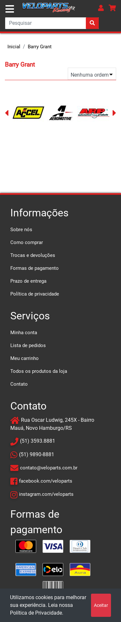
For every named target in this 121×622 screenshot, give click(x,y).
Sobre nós (21, 229)
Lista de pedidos (28, 345)
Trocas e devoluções (32, 255)
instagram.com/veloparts (46, 494)
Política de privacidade (34, 294)
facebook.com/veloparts (45, 481)
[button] (101, 8)
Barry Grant (40, 47)
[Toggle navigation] (9, 9)
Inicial (13, 47)
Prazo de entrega (28, 281)
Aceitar (101, 605)
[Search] (52, 23)
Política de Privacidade (36, 613)
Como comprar (26, 242)
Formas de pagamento (34, 268)
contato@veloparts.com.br (48, 468)
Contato (19, 384)
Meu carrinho (24, 358)
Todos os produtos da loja (38, 371)
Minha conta (23, 332)
